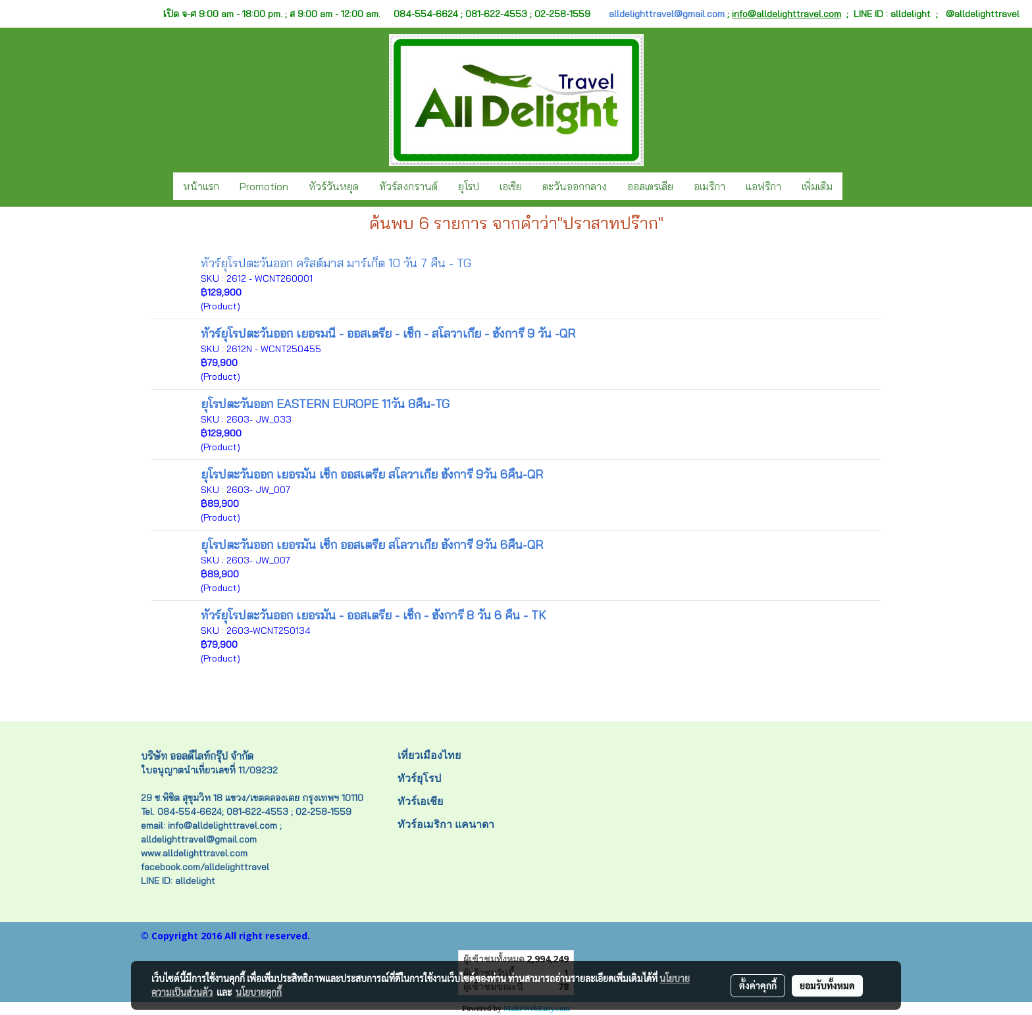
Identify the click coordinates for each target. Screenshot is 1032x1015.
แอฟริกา (763, 186)
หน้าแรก (201, 186)
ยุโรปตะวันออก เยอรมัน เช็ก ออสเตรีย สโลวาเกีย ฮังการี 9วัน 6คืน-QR (372, 474)
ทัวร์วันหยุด (334, 186)
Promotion (264, 186)
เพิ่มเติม (817, 186)
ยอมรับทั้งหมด (827, 985)
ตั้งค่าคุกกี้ (758, 985)
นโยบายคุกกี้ (259, 992)
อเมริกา (709, 186)
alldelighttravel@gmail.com (667, 14)
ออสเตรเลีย (650, 186)
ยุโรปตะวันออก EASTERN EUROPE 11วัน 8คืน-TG (325, 403)
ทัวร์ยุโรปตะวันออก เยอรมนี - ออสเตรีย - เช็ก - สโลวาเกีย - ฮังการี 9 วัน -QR (388, 333)
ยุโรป (468, 186)
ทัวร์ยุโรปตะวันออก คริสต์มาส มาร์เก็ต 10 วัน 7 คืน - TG (336, 263)
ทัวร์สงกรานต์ (408, 186)
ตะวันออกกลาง (574, 186)
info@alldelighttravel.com (786, 14)
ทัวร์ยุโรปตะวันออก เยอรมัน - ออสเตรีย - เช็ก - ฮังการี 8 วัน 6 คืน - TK (373, 615)
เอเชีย (511, 186)
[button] (854, 186)
